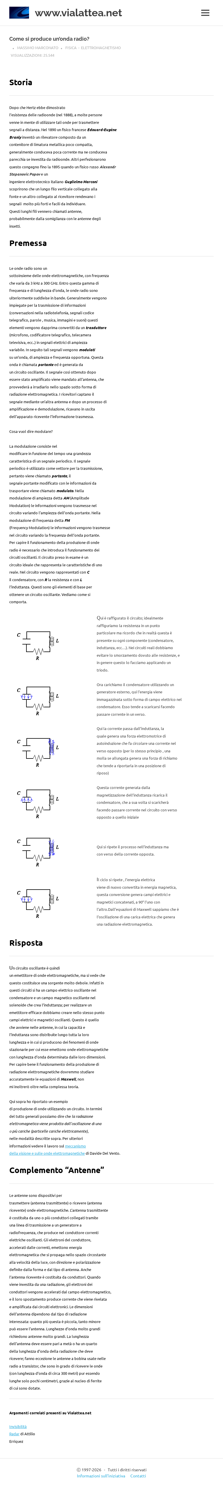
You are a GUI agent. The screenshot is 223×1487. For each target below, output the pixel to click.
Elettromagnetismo (101, 47)
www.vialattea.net (78, 13)
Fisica (71, 47)
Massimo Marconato (37, 47)
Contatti (138, 1475)
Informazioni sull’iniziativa (101, 1475)
